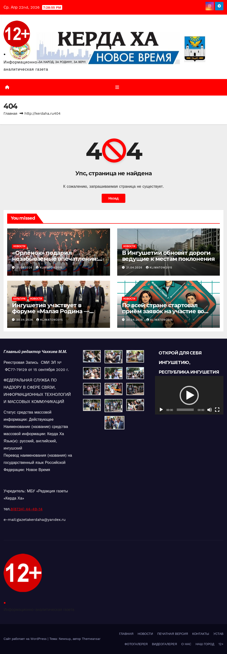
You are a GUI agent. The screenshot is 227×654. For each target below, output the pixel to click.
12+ (220, 644)
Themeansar (91, 639)
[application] (189, 395)
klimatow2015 (49, 267)
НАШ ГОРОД (205, 644)
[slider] (185, 410)
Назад (113, 198)
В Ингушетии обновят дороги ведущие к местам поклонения (168, 255)
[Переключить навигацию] (117, 87)
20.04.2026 (25, 319)
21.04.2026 (25, 267)
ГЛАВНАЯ (126, 634)
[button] (189, 395)
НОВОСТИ (19, 246)
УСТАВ (218, 634)
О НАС (186, 644)
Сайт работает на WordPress (26, 639)
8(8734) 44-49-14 (27, 509)
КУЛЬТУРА (19, 298)
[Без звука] (209, 409)
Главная (10, 113)
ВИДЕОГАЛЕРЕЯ (164, 644)
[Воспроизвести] (161, 409)
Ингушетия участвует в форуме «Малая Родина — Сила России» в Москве (50, 311)
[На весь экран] (217, 409)
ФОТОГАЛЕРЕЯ (136, 644)
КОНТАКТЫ (200, 634)
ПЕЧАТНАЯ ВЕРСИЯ (172, 634)
